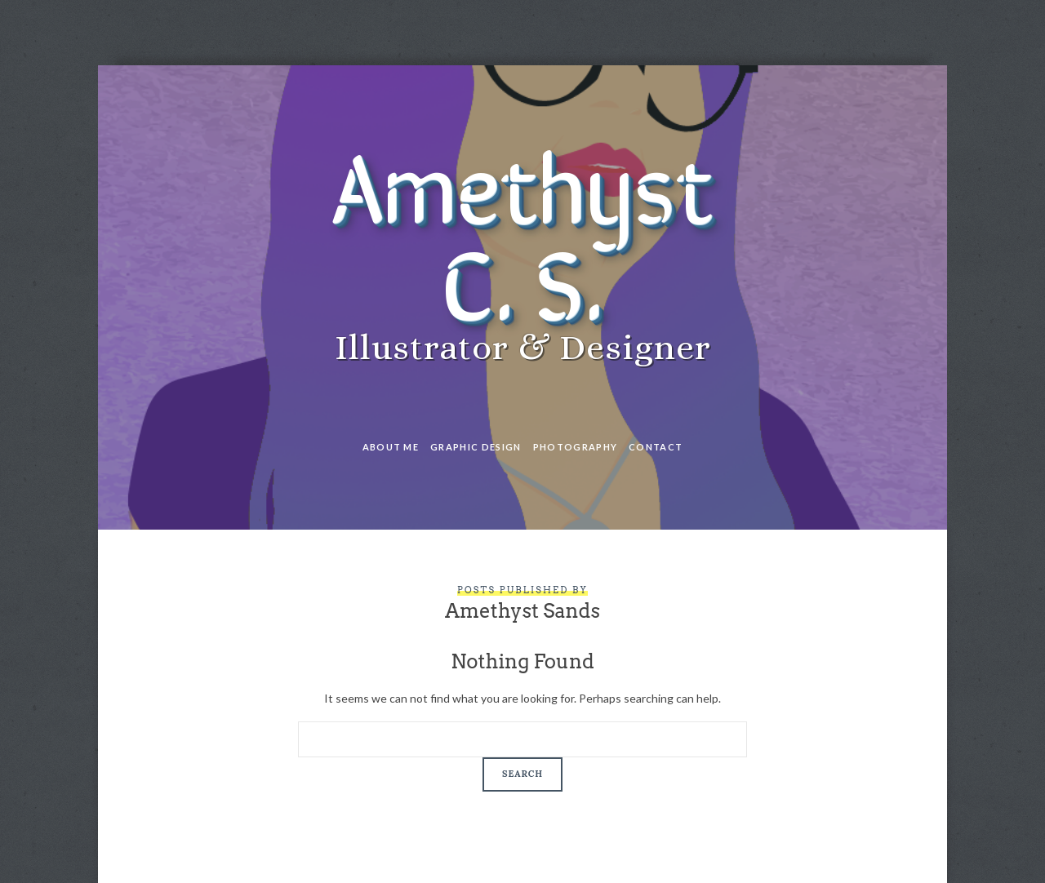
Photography (575, 447)
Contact (656, 447)
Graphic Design (475, 447)
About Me (391, 447)
